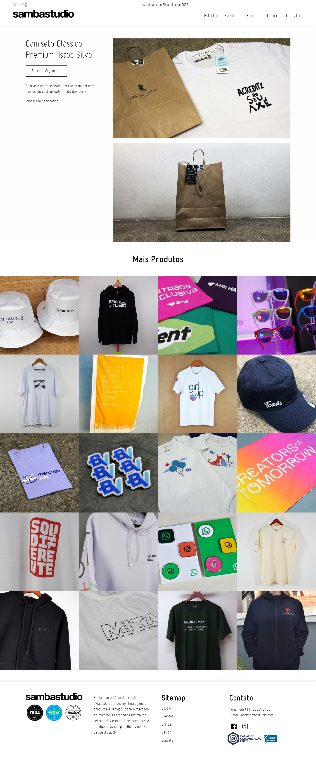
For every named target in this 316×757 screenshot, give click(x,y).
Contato (293, 15)
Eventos (231, 15)
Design (272, 15)
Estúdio (210, 15)
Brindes (252, 15)
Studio (166, 708)
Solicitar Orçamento (47, 71)
